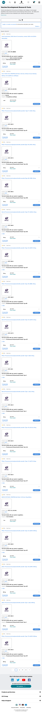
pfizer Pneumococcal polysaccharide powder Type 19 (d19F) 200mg (19, 566)
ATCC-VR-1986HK (12, 51)
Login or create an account (9, 24)
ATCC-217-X (10, 333)
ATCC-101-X (10, 580)
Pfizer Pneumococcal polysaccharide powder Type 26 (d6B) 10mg (19, 283)
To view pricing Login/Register (5, 67)
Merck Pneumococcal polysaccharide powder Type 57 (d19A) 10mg (19, 212)
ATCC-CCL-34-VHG (12, 510)
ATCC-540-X (10, 191)
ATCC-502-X (10, 616)
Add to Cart (36, 66)
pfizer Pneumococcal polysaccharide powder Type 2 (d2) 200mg (18, 602)
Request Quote (36, 103)
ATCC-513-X (10, 441)
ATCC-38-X (10, 369)
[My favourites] (28, 2)
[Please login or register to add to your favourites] (39, 63)
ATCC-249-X (10, 225)
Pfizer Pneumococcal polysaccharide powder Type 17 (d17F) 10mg (19, 461)
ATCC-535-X (10, 649)
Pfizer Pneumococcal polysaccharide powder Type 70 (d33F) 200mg (19, 636)
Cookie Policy (28, 707)
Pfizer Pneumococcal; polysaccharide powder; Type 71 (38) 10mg (18, 110)
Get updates (20, 686)
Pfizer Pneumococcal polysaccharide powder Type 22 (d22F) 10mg (19, 248)
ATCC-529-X (10, 544)
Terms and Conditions (15, 707)
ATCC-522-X (10, 474)
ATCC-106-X (10, 297)
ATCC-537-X (10, 158)
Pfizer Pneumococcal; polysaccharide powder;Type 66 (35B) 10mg (19, 178)
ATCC (6, 53)
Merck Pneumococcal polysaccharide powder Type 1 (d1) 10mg (18, 391)
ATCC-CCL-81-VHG (12, 89)
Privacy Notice (22, 707)
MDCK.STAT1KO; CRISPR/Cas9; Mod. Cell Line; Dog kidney (16, 497)
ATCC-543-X (10, 124)
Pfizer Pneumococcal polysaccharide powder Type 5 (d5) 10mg (18, 355)
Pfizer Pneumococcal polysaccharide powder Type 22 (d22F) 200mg (19, 530)
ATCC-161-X (10, 405)
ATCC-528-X (10, 261)
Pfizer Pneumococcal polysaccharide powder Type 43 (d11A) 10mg (19, 427)
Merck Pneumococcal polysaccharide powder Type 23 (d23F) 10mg (19, 319)
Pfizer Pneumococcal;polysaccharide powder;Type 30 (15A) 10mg (18, 144)
